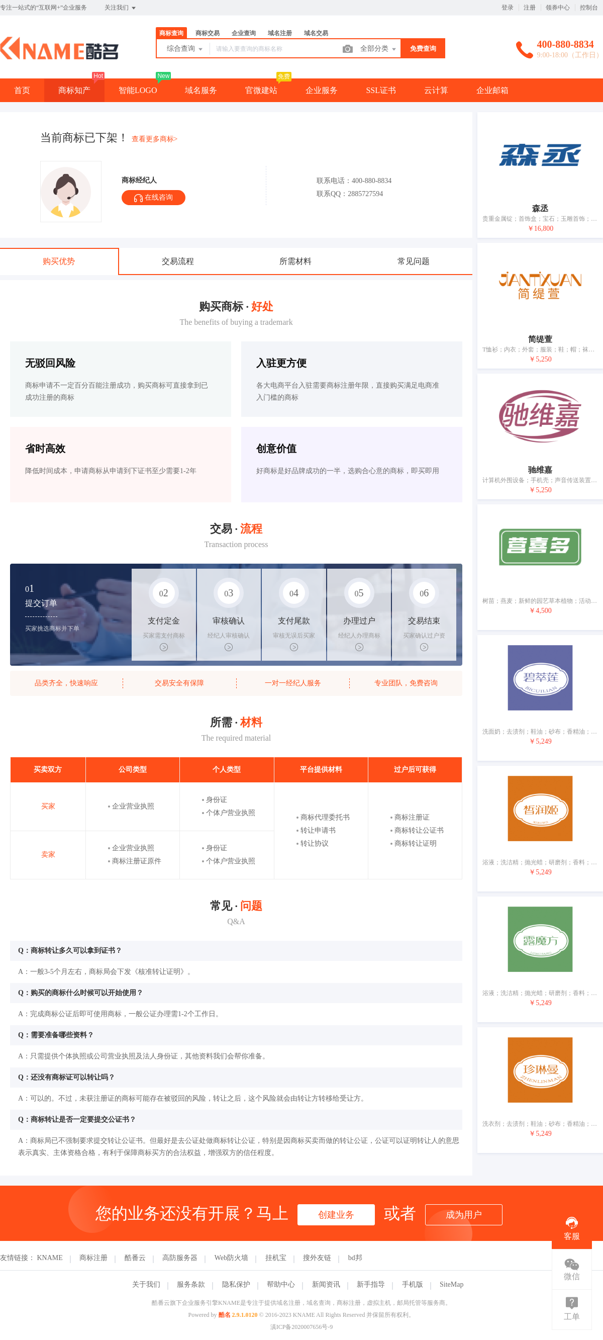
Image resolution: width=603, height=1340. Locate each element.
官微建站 (261, 90)
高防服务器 (179, 1258)
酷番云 (135, 1258)
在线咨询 (153, 198)
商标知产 (74, 90)
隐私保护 (236, 1284)
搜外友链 (317, 1258)
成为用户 (464, 1215)
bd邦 (355, 1258)
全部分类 (378, 49)
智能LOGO (138, 90)
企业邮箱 (492, 90)
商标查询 (171, 33)
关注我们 (121, 8)
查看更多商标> (155, 139)
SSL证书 (381, 90)
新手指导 (371, 1284)
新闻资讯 (326, 1284)
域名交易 (316, 33)
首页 (22, 90)
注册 (530, 7)
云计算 (436, 90)
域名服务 (201, 90)
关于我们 (146, 1284)
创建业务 (336, 1215)
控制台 (589, 7)
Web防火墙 (231, 1258)
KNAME (50, 1258)
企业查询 (244, 33)
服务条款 (191, 1284)
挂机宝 (275, 1258)
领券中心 (558, 7)
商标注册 (93, 1258)
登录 (507, 7)
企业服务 (322, 90)
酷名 (225, 1314)
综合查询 (185, 49)
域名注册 (280, 33)
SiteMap (451, 1284)
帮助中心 (281, 1284)
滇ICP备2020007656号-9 (301, 1326)
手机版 (412, 1284)
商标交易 (207, 33)
